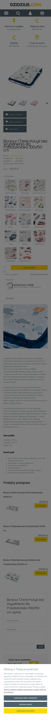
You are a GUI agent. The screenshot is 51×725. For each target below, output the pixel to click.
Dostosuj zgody (25, 704)
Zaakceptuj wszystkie (25, 711)
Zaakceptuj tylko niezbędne (25, 698)
